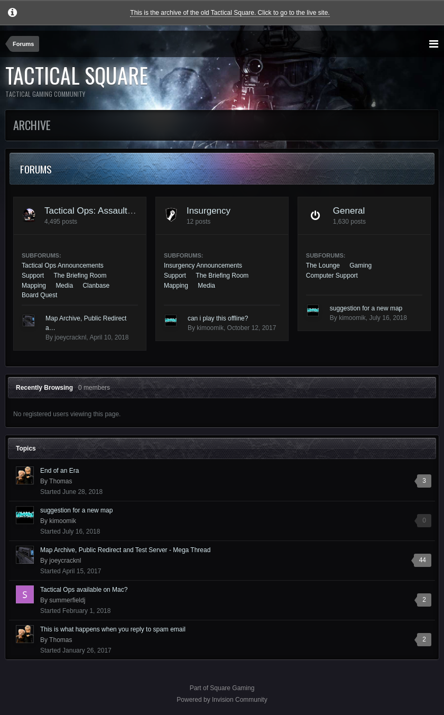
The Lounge (323, 265)
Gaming (360, 265)
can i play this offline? (218, 318)
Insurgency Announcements (203, 265)
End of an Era (59, 470)
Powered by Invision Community (222, 699)
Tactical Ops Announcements (63, 265)
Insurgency (208, 211)
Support (33, 275)
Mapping (34, 285)
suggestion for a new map (366, 308)
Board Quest (39, 295)
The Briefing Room (79, 275)
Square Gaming (232, 688)
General (349, 211)
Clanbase (95, 285)
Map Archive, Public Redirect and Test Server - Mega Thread (125, 550)
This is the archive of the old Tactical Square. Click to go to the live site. (229, 12)
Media (64, 285)
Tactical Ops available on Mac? (83, 589)
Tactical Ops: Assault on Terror (104, 211)
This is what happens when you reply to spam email (113, 629)
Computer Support (332, 275)
